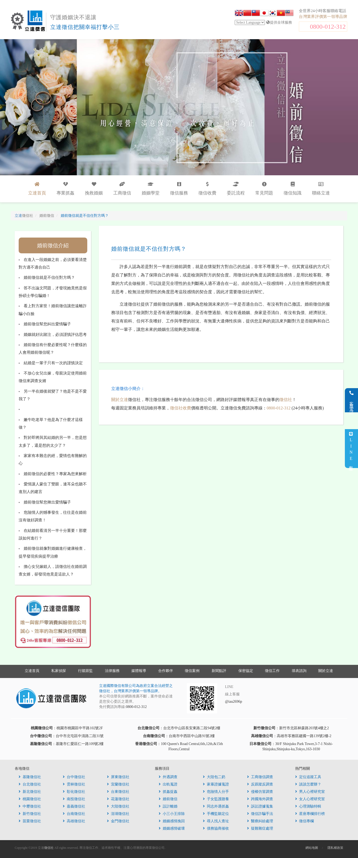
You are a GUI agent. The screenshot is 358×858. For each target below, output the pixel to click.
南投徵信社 (74, 799)
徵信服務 (179, 188)
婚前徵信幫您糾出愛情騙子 (47, 324)
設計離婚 (168, 806)
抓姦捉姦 (168, 792)
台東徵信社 (118, 792)
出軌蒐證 (168, 784)
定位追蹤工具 (308, 777)
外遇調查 (168, 777)
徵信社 (285, 399)
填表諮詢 (299, 671)
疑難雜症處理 (260, 828)
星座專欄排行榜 (310, 814)
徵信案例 (192, 671)
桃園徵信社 (30, 799)
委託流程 (236, 188)
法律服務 (112, 671)
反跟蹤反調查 (260, 784)
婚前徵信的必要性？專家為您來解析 (55, 474)
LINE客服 (351, 449)
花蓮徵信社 (118, 799)
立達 (24, 216)
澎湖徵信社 (118, 814)
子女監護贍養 (216, 799)
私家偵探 (58, 671)
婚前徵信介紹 (53, 245)
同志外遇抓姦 (216, 806)
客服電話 (351, 400)
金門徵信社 (118, 821)
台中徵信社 (74, 777)
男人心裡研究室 (310, 792)
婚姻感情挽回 (172, 821)
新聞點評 (219, 671)
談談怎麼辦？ (308, 784)
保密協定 (245, 671)
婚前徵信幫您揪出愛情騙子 (47, 502)
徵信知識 (292, 188)
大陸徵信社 (118, 806)
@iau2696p (233, 701)
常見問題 (264, 188)
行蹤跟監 (85, 671)
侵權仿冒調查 (260, 792)
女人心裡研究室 (310, 799)
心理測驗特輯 (308, 806)
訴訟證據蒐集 (260, 806)
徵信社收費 (180, 408)
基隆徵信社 (30, 777)
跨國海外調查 (260, 799)
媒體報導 (138, 671)
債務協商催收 (216, 828)
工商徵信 (122, 188)
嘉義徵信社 (74, 806)
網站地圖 (311, 848)
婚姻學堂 (151, 188)
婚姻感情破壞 (172, 828)
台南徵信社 (74, 814)
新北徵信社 (30, 792)
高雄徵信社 (74, 821)
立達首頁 (32, 671)
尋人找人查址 (216, 821)
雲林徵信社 (74, 784)
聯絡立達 (321, 188)
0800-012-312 (328, 26)
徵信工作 (272, 671)
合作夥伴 (165, 671)
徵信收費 (207, 188)
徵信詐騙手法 (260, 814)
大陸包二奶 (214, 777)
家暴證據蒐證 (216, 784)
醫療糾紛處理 (260, 821)
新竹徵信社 (30, 814)
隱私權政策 (335, 848)
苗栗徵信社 (30, 821)
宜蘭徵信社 (118, 784)
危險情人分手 (216, 792)
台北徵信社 (30, 784)
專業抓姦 (65, 188)
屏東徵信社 (118, 777)
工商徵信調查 (260, 777)
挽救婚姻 (94, 188)
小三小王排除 (172, 814)
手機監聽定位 (216, 814)
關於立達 (119, 399)
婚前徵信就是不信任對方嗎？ (49, 277)
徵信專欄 (304, 821)
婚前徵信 (168, 799)
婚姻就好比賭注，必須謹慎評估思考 (55, 334)
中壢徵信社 (30, 806)
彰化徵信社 (74, 792)
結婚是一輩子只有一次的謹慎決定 (53, 363)
